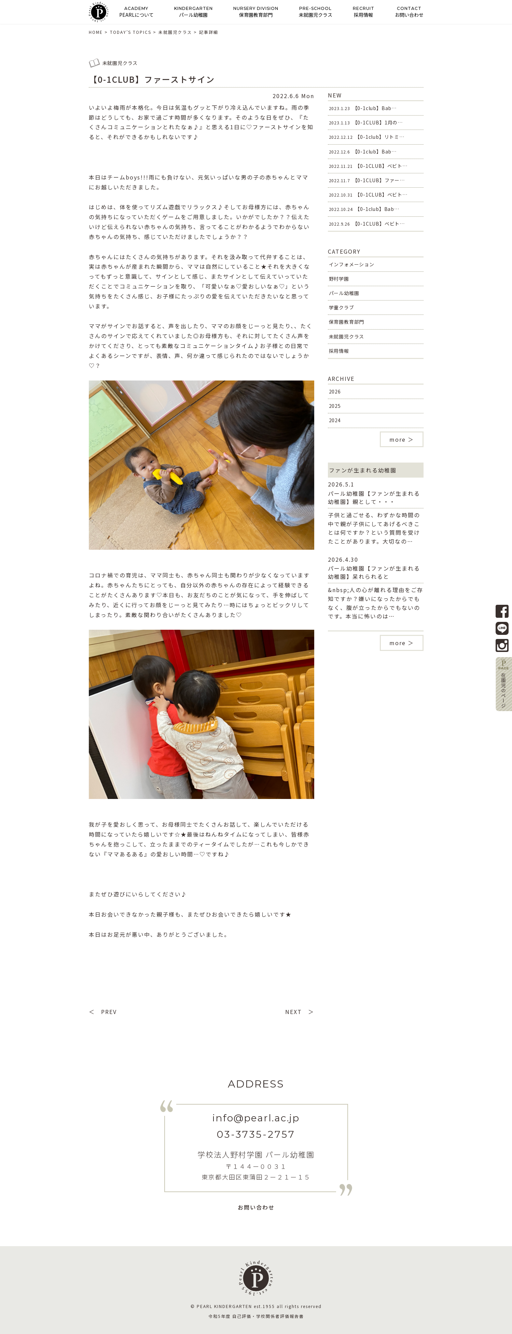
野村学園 (339, 278)
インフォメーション (351, 264)
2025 (335, 405)
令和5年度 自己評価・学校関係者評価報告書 (256, 1316)
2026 (335, 391)
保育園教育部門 (346, 321)
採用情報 (339, 350)
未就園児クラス (346, 336)
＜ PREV (103, 1012)
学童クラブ (341, 307)
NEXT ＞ (299, 1012)
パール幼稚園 (344, 293)
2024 (335, 420)
